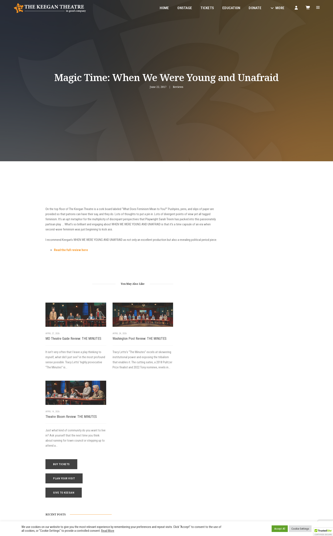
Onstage (184, 8)
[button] (323, 532)
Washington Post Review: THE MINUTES (124, 344)
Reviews (178, 87)
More (276, 8)
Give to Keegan (250, 222)
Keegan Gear (177, 474)
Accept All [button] (279, 528)
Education (231, 8)
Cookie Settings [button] (300, 528)
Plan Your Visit (250, 208)
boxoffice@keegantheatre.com (87, 489)
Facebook (106, 505)
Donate (254, 8)
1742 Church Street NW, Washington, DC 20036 (100, 484)
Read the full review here (71, 256)
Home (163, 8)
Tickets (206, 8)
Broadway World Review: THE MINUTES (252, 293)
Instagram (124, 505)
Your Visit (175, 469)
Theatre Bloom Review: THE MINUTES (189, 342)
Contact (175, 484)
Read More (107, 531)
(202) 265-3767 (78, 494)
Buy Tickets (248, 193)
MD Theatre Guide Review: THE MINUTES (66, 344)
